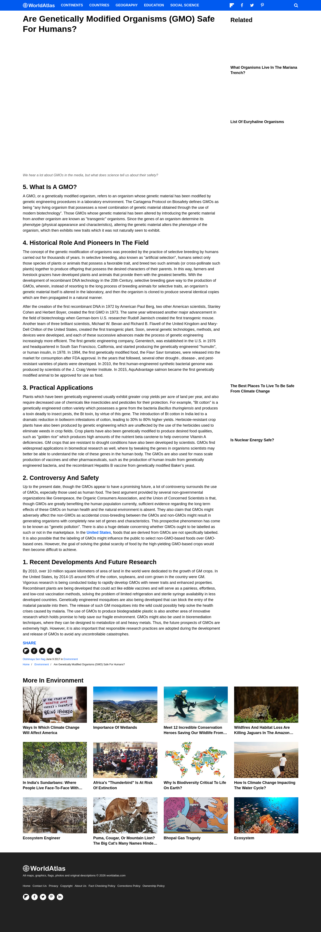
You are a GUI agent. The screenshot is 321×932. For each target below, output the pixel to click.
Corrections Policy (128, 885)
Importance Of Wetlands (115, 727)
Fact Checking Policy (102, 885)
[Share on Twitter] (42, 651)
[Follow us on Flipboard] (26, 897)
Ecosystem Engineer (41, 838)
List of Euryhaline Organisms (257, 122)
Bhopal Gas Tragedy (182, 838)
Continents (72, 5)
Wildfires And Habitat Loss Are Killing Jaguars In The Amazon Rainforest (262, 732)
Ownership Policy (154, 885)
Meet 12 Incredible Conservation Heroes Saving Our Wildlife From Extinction (193, 732)
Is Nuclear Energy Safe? (252, 440)
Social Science (184, 5)
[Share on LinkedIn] (58, 651)
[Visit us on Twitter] (43, 897)
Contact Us (40, 885)
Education (154, 5)
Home (27, 885)
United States (99, 532)
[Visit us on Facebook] (34, 897)
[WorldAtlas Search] (296, 5)
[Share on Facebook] (34, 651)
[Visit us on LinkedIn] (60, 897)
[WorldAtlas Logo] (40, 5)
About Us (80, 885)
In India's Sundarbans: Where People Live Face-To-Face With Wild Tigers (51, 788)
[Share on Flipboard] (26, 651)
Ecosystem (244, 838)
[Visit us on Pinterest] (51, 897)
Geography (127, 5)
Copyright (66, 885)
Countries (99, 5)
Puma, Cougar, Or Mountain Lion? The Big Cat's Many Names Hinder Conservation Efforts (124, 843)
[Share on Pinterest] (50, 651)
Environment (71, 659)
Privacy (53, 885)
